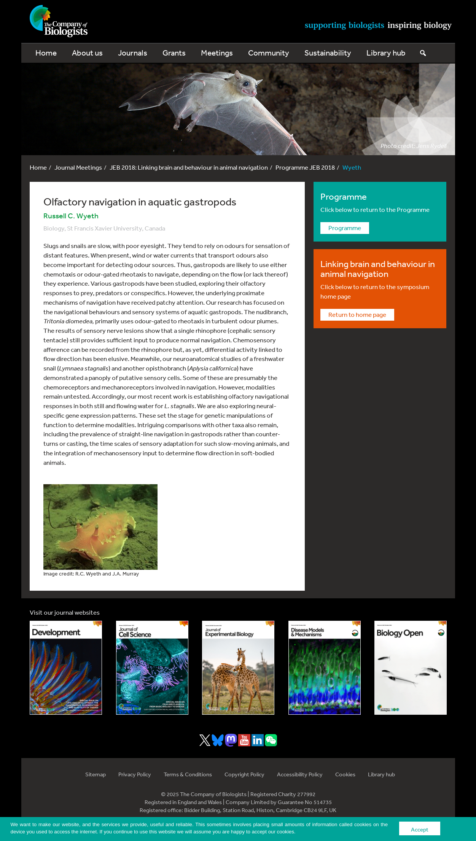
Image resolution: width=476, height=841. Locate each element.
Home (46, 52)
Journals (132, 52)
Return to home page (357, 314)
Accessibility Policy (300, 774)
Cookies (345, 774)
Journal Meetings (78, 167)
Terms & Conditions (188, 774)
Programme (344, 228)
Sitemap (95, 774)
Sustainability (327, 52)
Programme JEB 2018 (305, 167)
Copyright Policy (244, 774)
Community (268, 52)
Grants (174, 52)
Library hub (386, 52)
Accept (419, 829)
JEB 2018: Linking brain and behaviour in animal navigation (189, 167)
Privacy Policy (134, 774)
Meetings (217, 52)
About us (87, 52)
